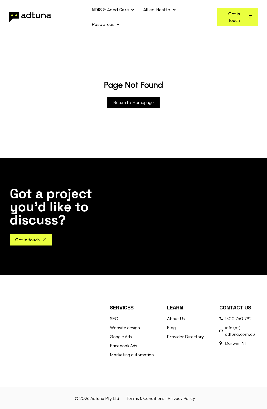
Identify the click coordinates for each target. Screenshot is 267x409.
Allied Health (159, 9)
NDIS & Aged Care (113, 9)
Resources (106, 24)
